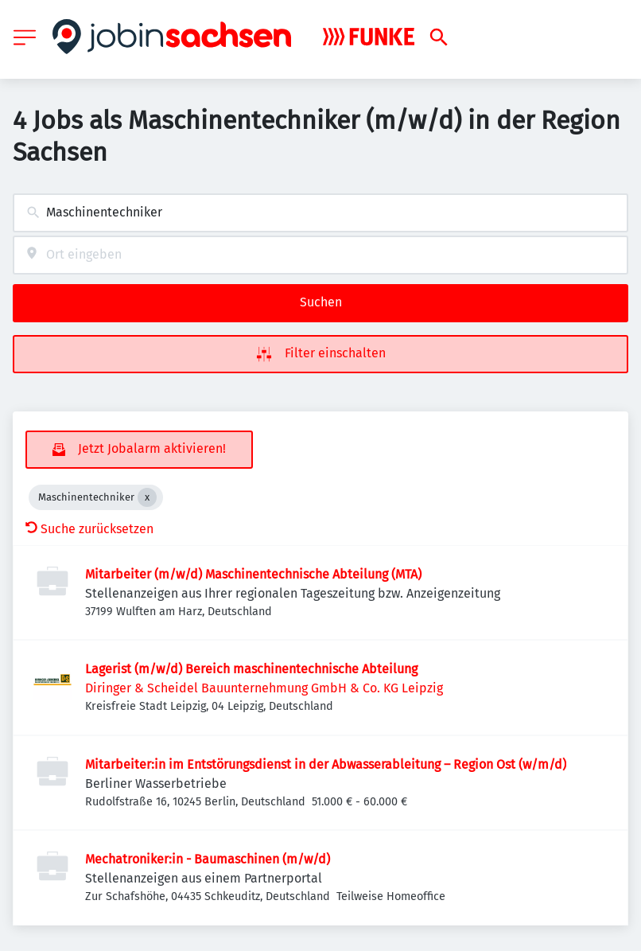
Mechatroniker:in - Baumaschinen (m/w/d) (207, 859)
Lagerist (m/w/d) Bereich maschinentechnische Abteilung (251, 668)
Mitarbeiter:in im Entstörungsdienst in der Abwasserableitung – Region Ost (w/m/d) (325, 764)
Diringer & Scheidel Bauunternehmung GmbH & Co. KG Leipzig (264, 688)
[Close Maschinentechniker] (147, 497)
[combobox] (320, 212)
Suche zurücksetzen (89, 528)
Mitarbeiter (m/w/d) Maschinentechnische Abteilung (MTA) (253, 574)
